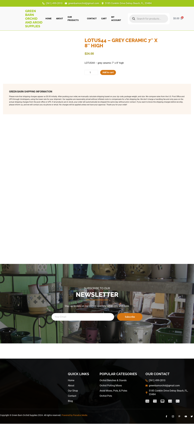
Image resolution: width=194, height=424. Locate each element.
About (59, 18)
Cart (104, 18)
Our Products (73, 18)
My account (116, 18)
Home (48, 18)
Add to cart (110, 72)
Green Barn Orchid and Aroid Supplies (33, 18)
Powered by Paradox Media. (75, 415)
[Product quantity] (92, 72)
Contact (92, 18)
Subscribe (129, 317)
